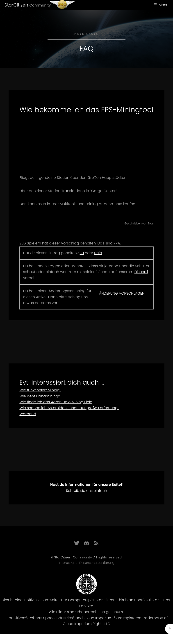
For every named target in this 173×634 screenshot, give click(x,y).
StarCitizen (28, 5)
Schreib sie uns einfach (86, 490)
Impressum (68, 562)
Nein (98, 252)
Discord (141, 271)
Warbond (27, 414)
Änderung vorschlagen (121, 293)
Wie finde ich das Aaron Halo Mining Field (55, 402)
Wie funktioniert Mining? (40, 390)
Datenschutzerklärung (96, 562)
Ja (82, 252)
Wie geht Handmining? (39, 396)
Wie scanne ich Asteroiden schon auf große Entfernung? (69, 407)
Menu (163, 4)
